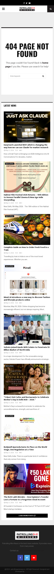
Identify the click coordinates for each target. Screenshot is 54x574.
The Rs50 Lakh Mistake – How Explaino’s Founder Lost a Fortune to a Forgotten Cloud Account (26, 498)
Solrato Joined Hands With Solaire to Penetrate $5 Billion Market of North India (27, 349)
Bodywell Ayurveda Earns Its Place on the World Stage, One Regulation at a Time (25, 448)
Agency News (10, 113)
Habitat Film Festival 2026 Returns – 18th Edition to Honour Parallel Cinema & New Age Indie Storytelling (26, 197)
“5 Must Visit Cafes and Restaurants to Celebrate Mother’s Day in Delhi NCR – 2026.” (26, 399)
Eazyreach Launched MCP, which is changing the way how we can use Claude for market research (26, 146)
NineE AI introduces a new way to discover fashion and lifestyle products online (27, 299)
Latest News (10, 105)
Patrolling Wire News (32, 571)
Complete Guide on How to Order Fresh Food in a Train (26, 249)
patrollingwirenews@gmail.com (31, 551)
